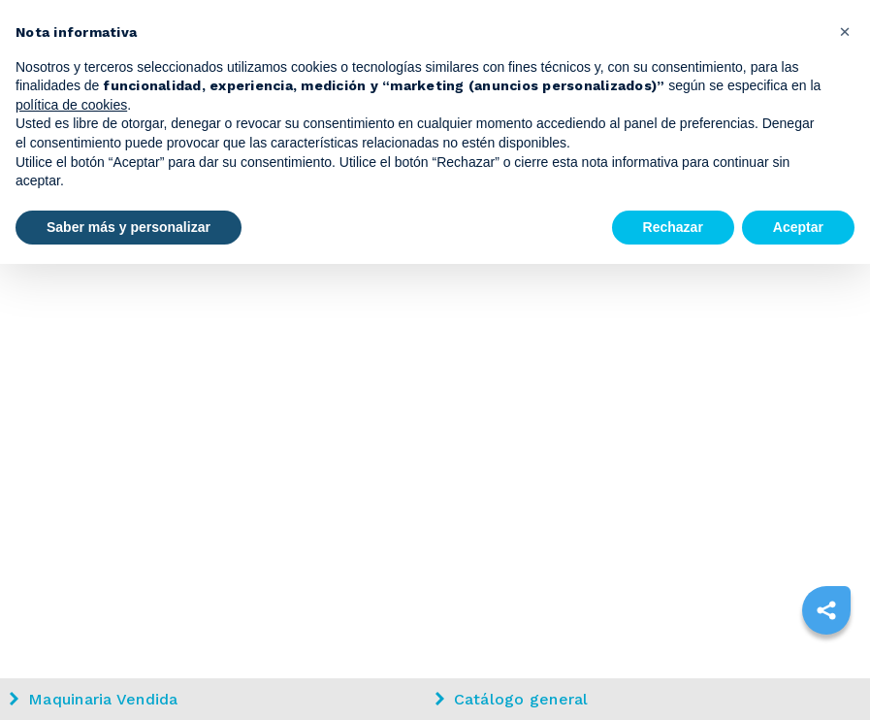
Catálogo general (512, 699)
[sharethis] (826, 610)
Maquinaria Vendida (94, 699)
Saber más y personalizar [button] (128, 227)
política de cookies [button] (71, 105)
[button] (844, 31)
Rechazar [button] (673, 227)
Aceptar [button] (798, 227)
